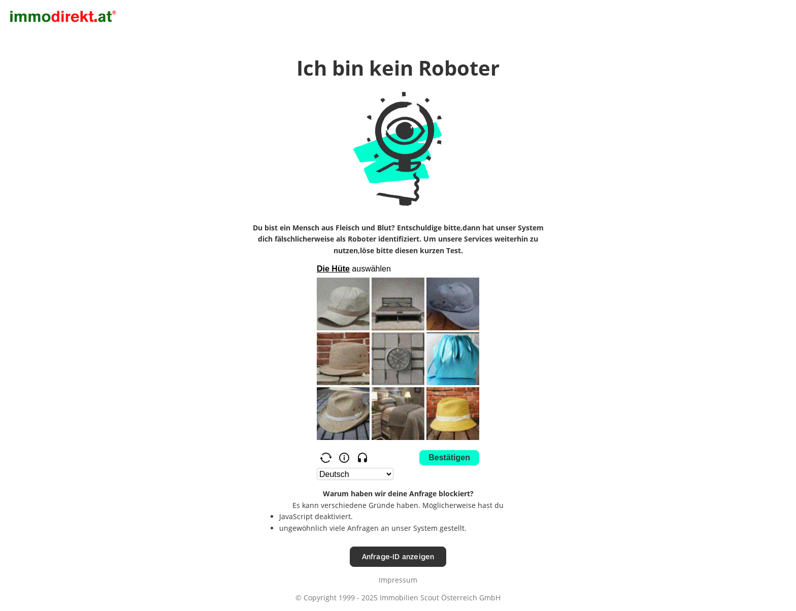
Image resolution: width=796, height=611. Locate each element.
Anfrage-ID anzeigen (398, 556)
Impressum (398, 580)
